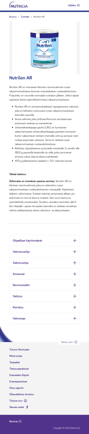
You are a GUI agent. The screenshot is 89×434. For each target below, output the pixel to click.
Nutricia (13, 421)
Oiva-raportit (16, 388)
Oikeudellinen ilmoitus (21, 394)
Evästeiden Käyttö (19, 375)
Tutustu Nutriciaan (19, 349)
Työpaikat (14, 362)
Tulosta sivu (16, 400)
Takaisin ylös (67, 342)
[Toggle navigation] (74, 5)
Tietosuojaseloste (19, 368)
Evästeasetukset (18, 381)
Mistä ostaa (15, 356)
